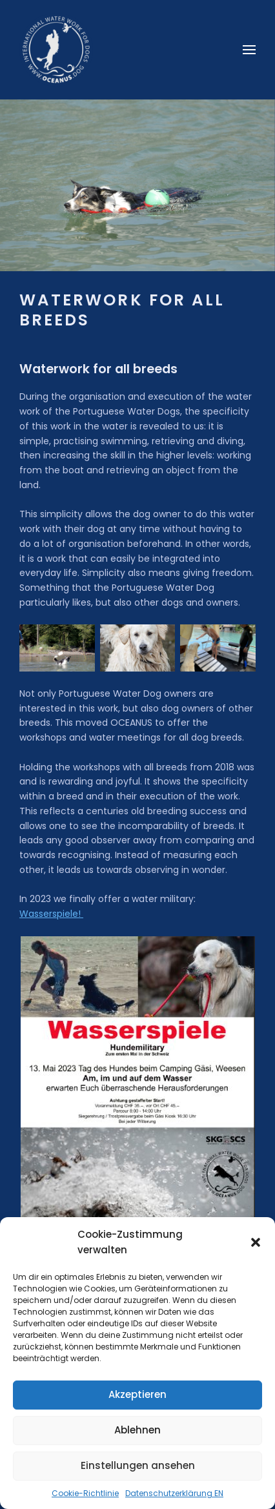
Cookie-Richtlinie (85, 1493)
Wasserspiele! (51, 913)
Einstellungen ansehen (138, 1465)
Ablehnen (137, 1430)
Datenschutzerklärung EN (174, 1493)
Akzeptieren (137, 1394)
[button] (255, 1242)
